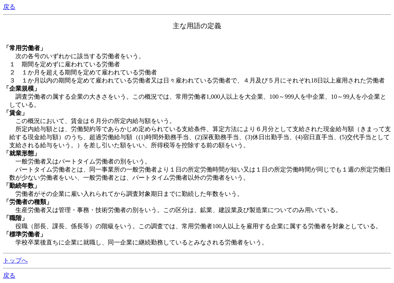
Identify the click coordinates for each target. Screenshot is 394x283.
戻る (9, 6)
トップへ (15, 260)
